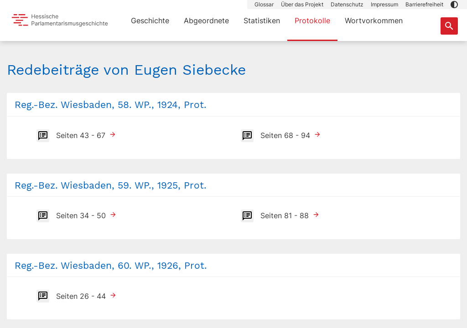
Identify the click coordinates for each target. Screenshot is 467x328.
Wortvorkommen (374, 20)
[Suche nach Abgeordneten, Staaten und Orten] (449, 26)
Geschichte (150, 20)
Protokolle (312, 20)
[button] (454, 4)
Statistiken (262, 20)
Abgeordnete (206, 20)
